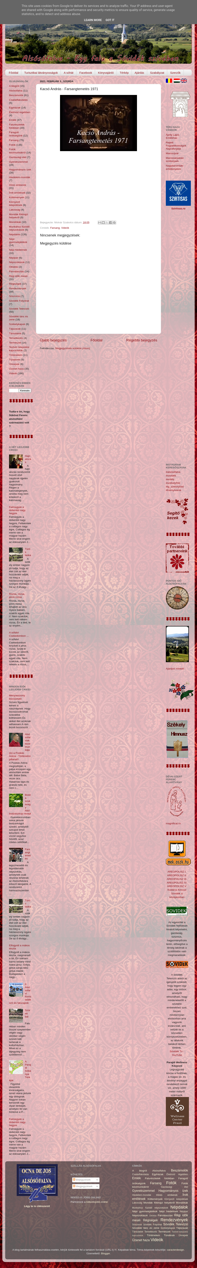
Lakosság (14, 209)
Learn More (93, 20)
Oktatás (13, 266)
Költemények (16, 197)
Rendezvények (17, 288)
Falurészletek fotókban (16, 126)
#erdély (170, 479)
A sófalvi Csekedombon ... (19, 634)
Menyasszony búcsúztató (17, 697)
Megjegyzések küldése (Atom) (72, 348)
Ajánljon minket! (175, 668)
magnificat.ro (173, 823)
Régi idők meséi (18, 276)
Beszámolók (16, 95)
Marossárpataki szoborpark (175, 160)
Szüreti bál (27, 1013)
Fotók (12, 144)
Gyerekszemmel (18, 161)
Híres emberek (17, 185)
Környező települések (15, 204)
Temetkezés (16, 338)
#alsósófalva (173, 472)
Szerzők (175, 72)
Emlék (12, 120)
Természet (15, 342)
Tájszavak (15, 328)
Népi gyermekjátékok (18, 241)
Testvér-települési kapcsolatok (19, 349)
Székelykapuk (17, 324)
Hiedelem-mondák (19, 177)
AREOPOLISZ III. (177, 879)
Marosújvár (172, 153)
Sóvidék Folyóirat (19, 300)
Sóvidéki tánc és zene (145, 1228)
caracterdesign (175, 1249)
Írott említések (17, 192)
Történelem (15, 355)
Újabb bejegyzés (53, 340)
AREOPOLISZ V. (177, 886)
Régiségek (15, 283)
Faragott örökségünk (16, 134)
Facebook (85, 72)
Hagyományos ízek (20, 169)
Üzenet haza (16, 368)
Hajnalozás (28, 459)
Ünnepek (14, 364)
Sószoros (14, 296)
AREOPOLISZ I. (177, 871)
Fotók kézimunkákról (17, 151)
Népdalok (14, 234)
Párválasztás (16, 271)
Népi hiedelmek (18, 249)
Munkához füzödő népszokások (19, 228)
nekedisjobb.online (97, 1201)
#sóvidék (171, 475)
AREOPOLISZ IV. (177, 882)
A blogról (14, 86)
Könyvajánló (106, 72)
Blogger (105, 1253)
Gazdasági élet (17, 157)
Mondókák (15, 222)
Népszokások (17, 262)
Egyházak (14, 107)
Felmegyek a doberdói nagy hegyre (17, 510)
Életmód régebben (19, 112)
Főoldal (13, 72)
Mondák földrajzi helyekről (18, 216)
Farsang (55, 227)
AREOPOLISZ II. (177, 875)
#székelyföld (173, 483)
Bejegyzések (82, 1179)
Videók (65, 227)
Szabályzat (157, 72)
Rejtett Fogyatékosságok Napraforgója (176, 145)
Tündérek (14, 359)
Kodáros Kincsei (177, 889)
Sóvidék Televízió (19, 308)
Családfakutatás (18, 99)
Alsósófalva (15, 90)
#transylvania (173, 490)
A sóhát (68, 72)
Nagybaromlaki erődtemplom (174, 167)
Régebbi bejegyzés (141, 340)
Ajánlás (139, 72)
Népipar (13, 257)
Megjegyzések (83, 1186)
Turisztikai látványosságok (41, 72)
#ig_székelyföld (175, 486)
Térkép (124, 72)
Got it (110, 20)
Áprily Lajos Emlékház (172, 136)
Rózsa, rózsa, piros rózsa (17, 595)
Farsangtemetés (28, 854)
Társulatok (15, 333)
